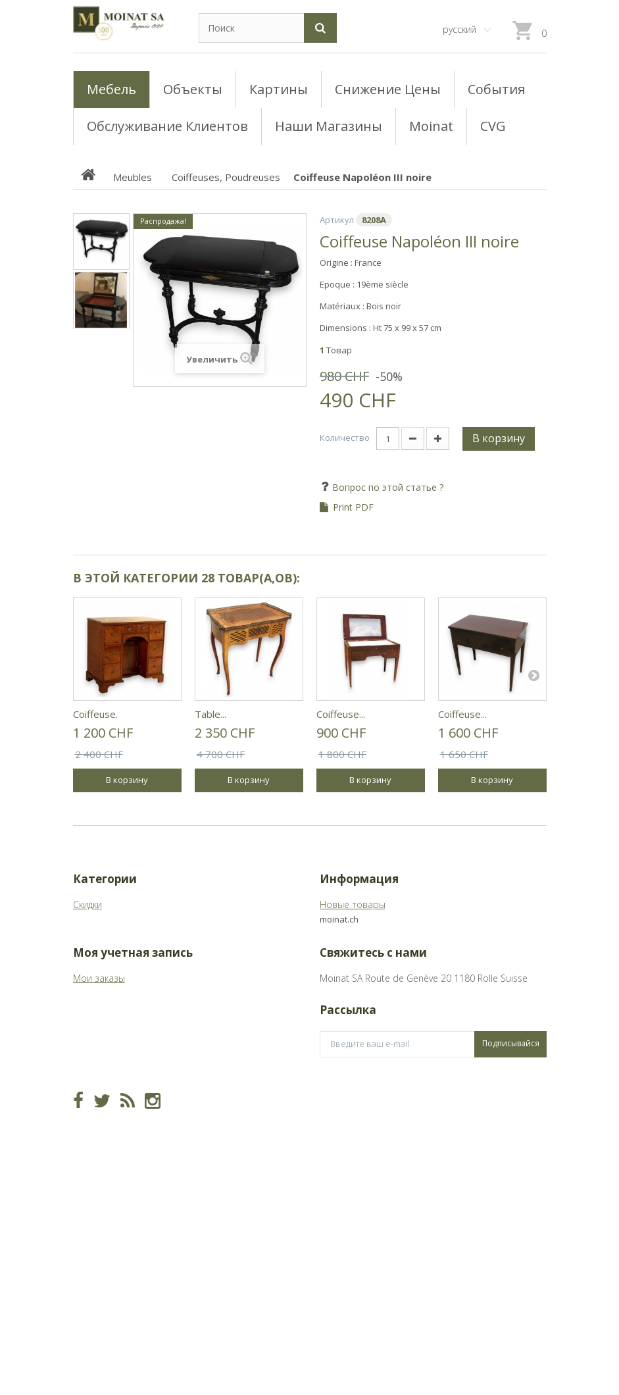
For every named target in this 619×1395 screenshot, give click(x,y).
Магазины (342, 945)
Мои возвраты (105, 1085)
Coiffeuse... (340, 714)
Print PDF (353, 507)
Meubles (91, 945)
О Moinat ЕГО (349, 965)
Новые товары (352, 904)
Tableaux (92, 925)
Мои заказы (99, 1065)
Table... (210, 714)
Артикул (337, 220)
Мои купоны (99, 1167)
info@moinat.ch (353, 1119)
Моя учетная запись (133, 1039)
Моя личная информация (128, 1146)
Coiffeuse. (95, 714)
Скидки (87, 904)
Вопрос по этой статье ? (386, 487)
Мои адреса (99, 1126)
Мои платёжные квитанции (132, 1106)
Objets (87, 965)
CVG (328, 925)
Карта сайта (347, 986)
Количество (345, 438)
